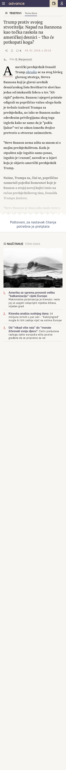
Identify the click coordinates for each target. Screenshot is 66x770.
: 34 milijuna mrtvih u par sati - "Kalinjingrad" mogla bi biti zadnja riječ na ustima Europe (35, 317)
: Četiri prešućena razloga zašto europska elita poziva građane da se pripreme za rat (34, 332)
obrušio (31, 72)
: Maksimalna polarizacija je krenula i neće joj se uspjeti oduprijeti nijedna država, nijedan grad (34, 299)
